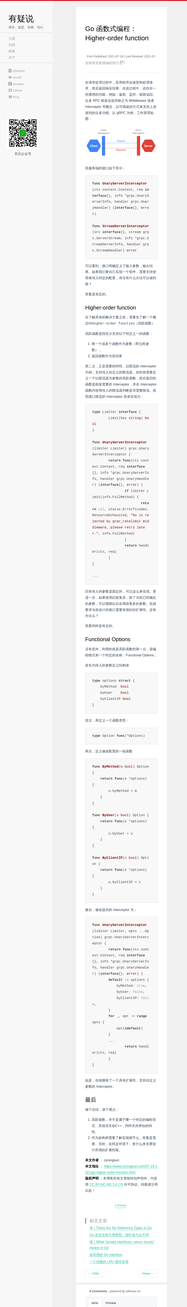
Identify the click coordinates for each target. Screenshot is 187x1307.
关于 (11, 57)
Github (15, 90)
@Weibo (16, 71)
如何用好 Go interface (105, 1255)
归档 (11, 45)
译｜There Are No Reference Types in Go (120, 1228)
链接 (11, 51)
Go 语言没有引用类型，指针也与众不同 (119, 1235)
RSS (13, 97)
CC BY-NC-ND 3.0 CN (106, 1184)
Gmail (14, 77)
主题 (11, 38)
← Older (93, 1273)
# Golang (120, 1205)
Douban (16, 84)
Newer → (148, 1273)
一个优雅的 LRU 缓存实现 (108, 1262)
